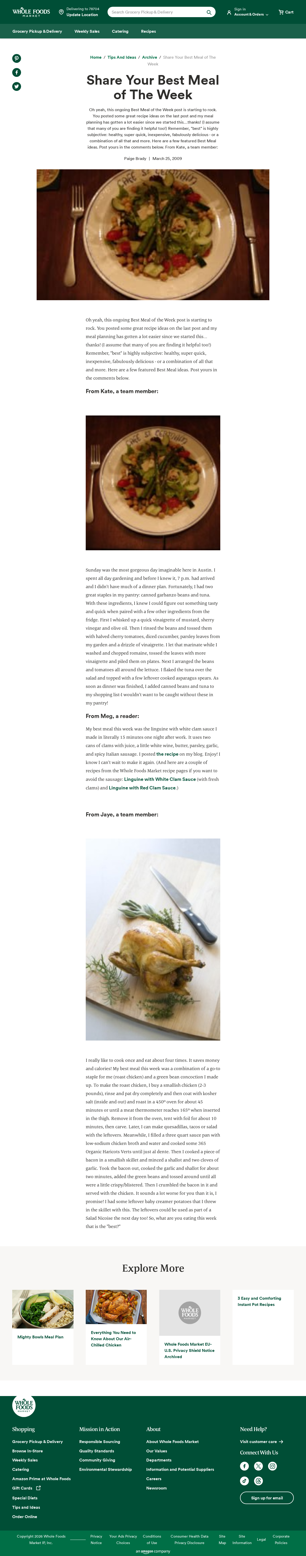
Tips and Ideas (26, 1507)
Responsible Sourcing (99, 1441)
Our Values (156, 1451)
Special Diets (24, 1498)
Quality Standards (96, 1451)
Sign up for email (267, 1498)
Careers (153, 1478)
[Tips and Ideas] (122, 57)
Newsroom (156, 1488)
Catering (20, 1469)
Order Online (24, 1516)
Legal (261, 1539)
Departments (158, 1460)
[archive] (149, 57)
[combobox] (156, 12)
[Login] (248, 11)
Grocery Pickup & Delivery (37, 1441)
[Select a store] (78, 12)
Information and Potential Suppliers (180, 1469)
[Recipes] (148, 31)
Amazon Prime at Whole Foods (41, 1478)
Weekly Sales (25, 1460)
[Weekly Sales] (87, 31)
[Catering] (120, 31)
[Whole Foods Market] (31, 12)
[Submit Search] (209, 12)
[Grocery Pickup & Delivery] (37, 31)
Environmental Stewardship (105, 1469)
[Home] (96, 57)
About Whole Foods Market (172, 1441)
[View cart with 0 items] (286, 12)
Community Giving (97, 1460)
